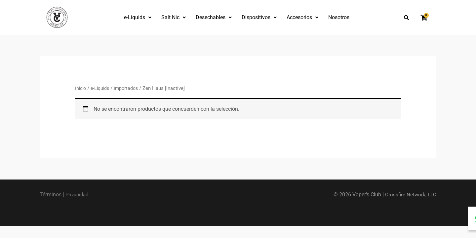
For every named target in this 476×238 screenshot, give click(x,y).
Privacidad (77, 194)
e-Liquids (137, 17)
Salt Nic (173, 17)
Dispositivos (259, 17)
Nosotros (338, 17)
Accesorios (302, 17)
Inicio (81, 88)
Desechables (214, 17)
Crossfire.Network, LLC (410, 194)
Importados (129, 88)
